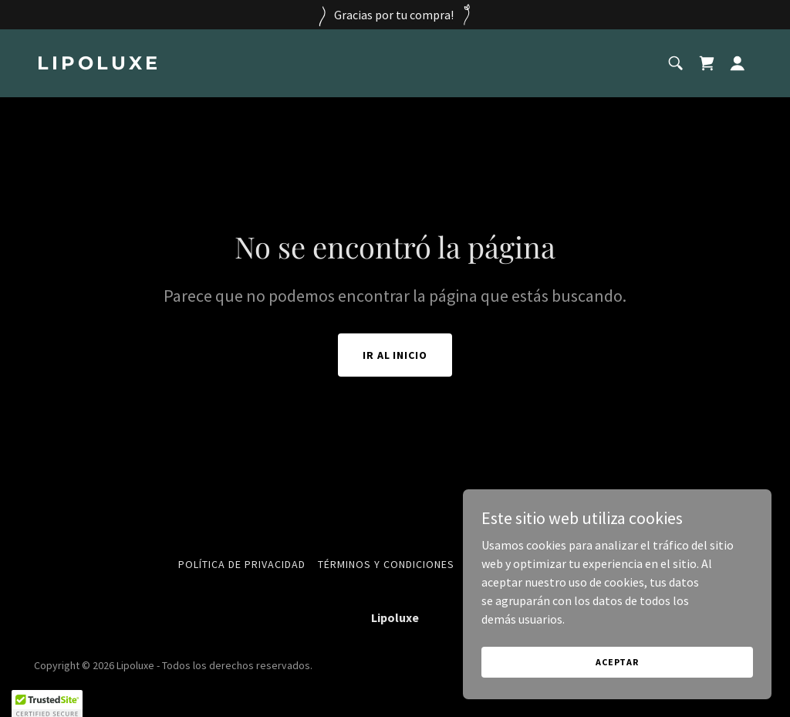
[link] (210, 65)
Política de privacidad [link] (242, 564)
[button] (737, 63)
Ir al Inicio (395, 355)
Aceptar (617, 662)
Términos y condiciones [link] (386, 564)
